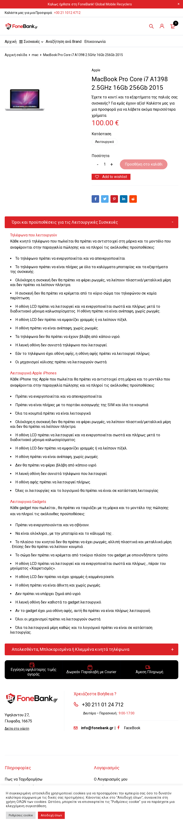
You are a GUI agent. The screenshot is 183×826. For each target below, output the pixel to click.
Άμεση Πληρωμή (149, 672)
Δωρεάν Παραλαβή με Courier (91, 672)
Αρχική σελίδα (16, 55)
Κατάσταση (101, 134)
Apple (96, 70)
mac (35, 55)
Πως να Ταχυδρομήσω (23, 779)
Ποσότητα (100, 156)
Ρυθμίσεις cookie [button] (21, 815)
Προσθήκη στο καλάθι (143, 164)
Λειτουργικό (104, 142)
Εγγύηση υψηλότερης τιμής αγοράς (34, 672)
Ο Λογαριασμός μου (110, 779)
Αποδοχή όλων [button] (51, 815)
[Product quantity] (105, 164)
